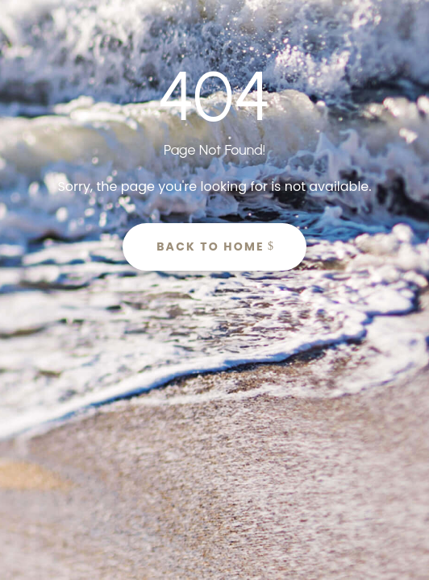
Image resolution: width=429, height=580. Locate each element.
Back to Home (210, 246)
